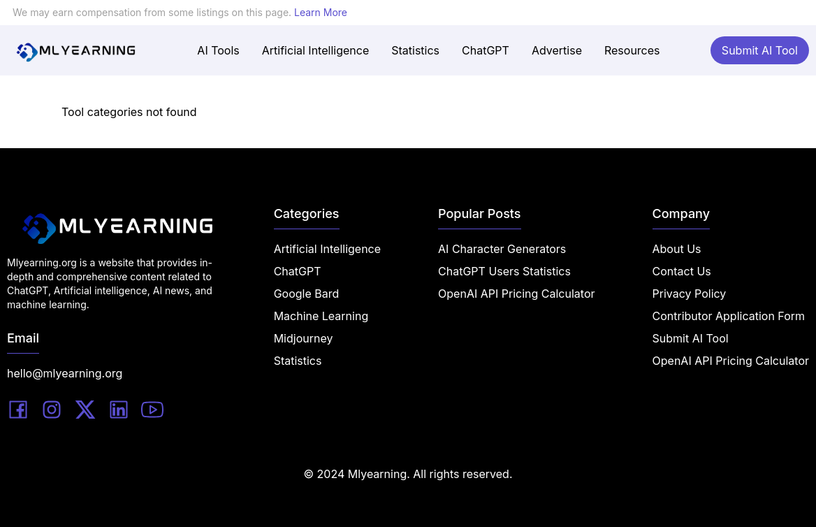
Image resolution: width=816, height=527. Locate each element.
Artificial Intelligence (315, 50)
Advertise (557, 50)
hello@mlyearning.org (64, 373)
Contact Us (682, 271)
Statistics (415, 50)
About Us (677, 249)
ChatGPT (485, 50)
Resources (632, 50)
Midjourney (303, 338)
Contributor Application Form (729, 316)
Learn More (320, 12)
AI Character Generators (502, 249)
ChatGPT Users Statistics (504, 271)
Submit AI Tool (760, 50)
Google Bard (307, 294)
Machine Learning (321, 316)
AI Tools (218, 50)
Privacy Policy (690, 294)
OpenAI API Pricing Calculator (516, 294)
